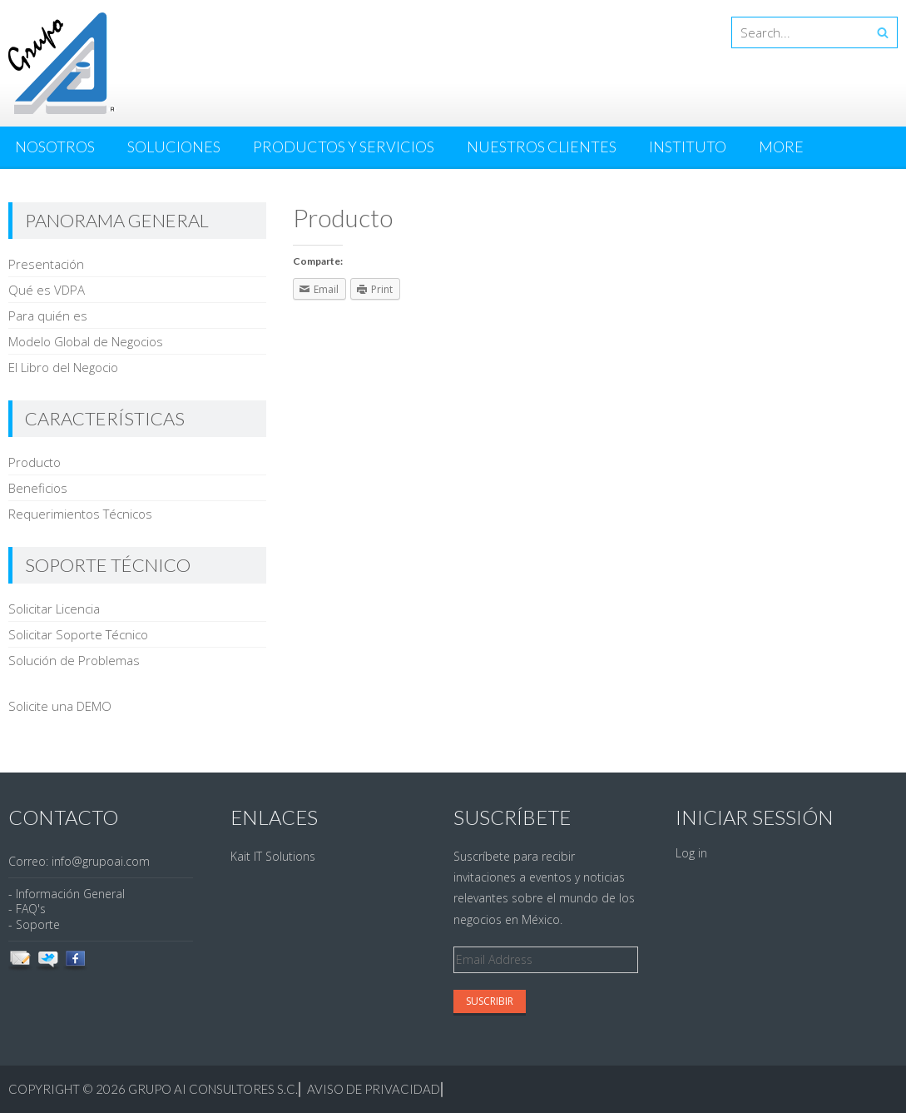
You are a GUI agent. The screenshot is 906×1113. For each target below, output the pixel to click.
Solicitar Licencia (54, 608)
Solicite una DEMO (59, 706)
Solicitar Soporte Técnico (78, 634)
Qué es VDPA (46, 289)
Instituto (687, 146)
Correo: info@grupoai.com (79, 861)
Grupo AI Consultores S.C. (213, 1088)
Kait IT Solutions (272, 856)
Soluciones (173, 146)
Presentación (46, 264)
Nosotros (55, 146)
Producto (34, 462)
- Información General (66, 894)
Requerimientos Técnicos (80, 513)
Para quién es (47, 315)
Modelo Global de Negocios (85, 341)
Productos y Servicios (343, 146)
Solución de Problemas (74, 660)
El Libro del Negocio (63, 367)
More (781, 146)
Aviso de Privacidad (372, 1088)
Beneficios (37, 487)
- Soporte (34, 924)
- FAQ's (27, 909)
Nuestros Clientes (541, 146)
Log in (691, 853)
